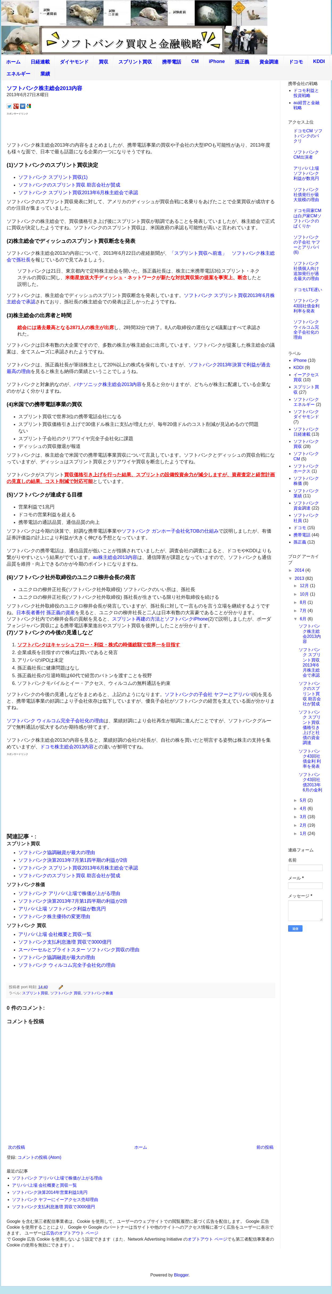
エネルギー (18, 74)
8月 (304, 602)
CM (195, 61)
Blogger (181, 1275)
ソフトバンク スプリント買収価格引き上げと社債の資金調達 (310, 727)
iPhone (217, 61)
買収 (103, 62)
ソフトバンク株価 (98, 993)
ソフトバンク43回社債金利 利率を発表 (306, 305)
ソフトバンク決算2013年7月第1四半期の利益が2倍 (73, 860)
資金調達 (269, 62)
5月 (304, 800)
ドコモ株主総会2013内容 (67, 746)
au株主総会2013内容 (115, 557)
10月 (305, 594)
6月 (304, 619)
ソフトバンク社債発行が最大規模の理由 (306, 194)
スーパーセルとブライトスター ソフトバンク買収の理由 (78, 949)
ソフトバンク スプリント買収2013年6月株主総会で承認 (78, 192)
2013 (300, 578)
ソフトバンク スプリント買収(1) (53, 177)
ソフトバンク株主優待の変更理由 (54, 916)
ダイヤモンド (74, 62)
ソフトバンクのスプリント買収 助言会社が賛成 (69, 185)
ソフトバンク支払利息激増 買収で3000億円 (64, 942)
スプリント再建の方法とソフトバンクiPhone (160, 619)
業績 (45, 74)
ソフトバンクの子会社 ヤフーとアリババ (208, 694)
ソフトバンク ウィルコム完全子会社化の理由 (55, 720)
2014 (300, 570)
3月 (304, 816)
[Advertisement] (141, 128)
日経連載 (40, 62)
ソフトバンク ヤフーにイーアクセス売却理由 (55, 1199)
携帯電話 (171, 62)
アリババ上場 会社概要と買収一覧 (55, 934)
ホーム (13, 62)
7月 (304, 610)
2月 (304, 825)
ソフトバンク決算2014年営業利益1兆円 (50, 1192)
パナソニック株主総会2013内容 (108, 384)
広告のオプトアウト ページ (72, 1233)
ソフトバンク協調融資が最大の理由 (56, 852)
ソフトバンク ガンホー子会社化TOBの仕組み (170, 531)
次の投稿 (16, 1147)
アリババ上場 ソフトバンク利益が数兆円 (62, 908)
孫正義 (242, 62)
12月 (305, 585)
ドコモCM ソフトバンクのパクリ (307, 136)
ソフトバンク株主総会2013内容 (44, 88)
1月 (304, 833)
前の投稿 (264, 1147)
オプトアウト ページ (207, 1239)
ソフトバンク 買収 (65, 993)
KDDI (319, 61)
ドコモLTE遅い (307, 289)
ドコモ (296, 62)
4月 (304, 808)
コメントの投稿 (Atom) (39, 1157)
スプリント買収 (135, 62)
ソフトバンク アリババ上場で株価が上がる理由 (69, 893)
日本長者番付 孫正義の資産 (45, 612)
